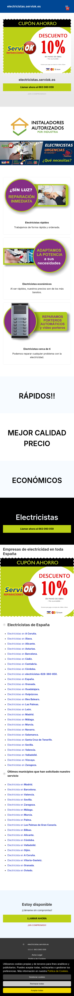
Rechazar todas (37, 984)
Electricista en (19, 784)
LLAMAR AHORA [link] (37, 918)
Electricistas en (21, 633)
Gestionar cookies (37, 977)
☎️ (66, 7)
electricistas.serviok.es (38, 944)
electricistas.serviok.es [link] (24, 6)
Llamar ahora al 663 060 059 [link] (37, 87)
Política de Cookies (57, 971)
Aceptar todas (37, 990)
